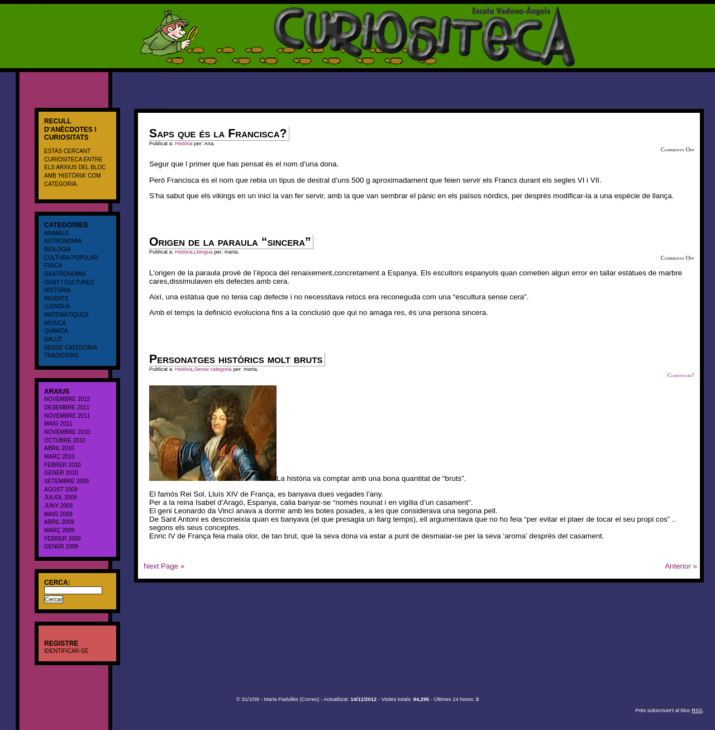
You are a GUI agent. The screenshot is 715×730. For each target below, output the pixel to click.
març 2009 (59, 530)
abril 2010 (59, 448)
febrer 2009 (62, 539)
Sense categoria (70, 348)
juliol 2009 (60, 497)
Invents (56, 298)
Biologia (57, 249)
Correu (310, 699)
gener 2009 (61, 546)
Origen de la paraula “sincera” (230, 242)
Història (57, 290)
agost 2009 (61, 489)
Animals (56, 233)
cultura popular (71, 258)
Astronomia (63, 241)
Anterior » (681, 566)
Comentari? (681, 375)
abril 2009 (59, 522)
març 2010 (59, 457)
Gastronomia (65, 274)
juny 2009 (58, 506)
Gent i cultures (69, 282)
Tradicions (61, 355)
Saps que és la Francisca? (218, 133)
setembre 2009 (66, 481)
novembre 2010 (67, 432)
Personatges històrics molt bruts (236, 359)
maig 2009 (58, 514)
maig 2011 (58, 424)
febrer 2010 (62, 465)
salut (53, 339)
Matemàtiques (66, 315)
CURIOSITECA (25, 8)
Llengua (57, 306)
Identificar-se (66, 651)
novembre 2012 (67, 399)
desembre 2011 (66, 407)
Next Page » (164, 566)
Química (56, 331)
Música (55, 323)
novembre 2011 (67, 416)
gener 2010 (61, 473)
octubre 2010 (64, 440)
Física (53, 266)
